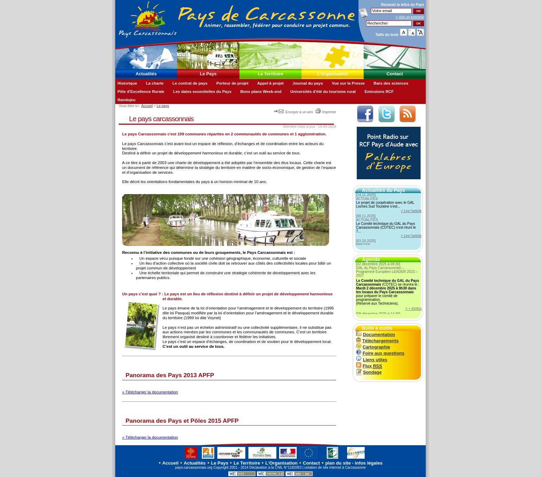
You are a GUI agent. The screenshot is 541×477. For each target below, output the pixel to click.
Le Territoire (270, 73)
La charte (155, 83)
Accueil (147, 106)
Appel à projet (270, 83)
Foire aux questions (380, 353)
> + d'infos (413, 309)
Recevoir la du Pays (402, 5)
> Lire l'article (411, 211)
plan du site (338, 463)
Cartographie (373, 347)
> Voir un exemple (410, 17)
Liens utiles (371, 359)
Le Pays (208, 73)
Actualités (146, 73)
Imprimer (325, 112)
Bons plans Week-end (260, 91)
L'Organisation (332, 73)
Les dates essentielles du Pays (202, 91)
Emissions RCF (379, 91)
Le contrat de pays (190, 83)
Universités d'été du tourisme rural (323, 91)
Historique (127, 83)
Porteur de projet (232, 83)
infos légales (369, 463)
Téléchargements (377, 340)
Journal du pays (308, 83)
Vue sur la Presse (348, 83)
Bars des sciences (391, 83)
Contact (394, 73)
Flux (369, 366)
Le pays (163, 106)
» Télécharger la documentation (150, 392)
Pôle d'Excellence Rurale (140, 91)
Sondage (369, 372)
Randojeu (126, 100)
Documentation (375, 334)
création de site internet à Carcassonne (335, 467)
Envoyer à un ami (294, 112)
